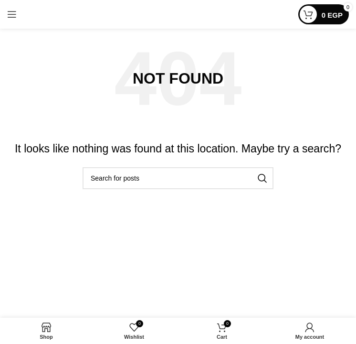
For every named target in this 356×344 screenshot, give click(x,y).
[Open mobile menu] (11, 14)
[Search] (178, 178)
